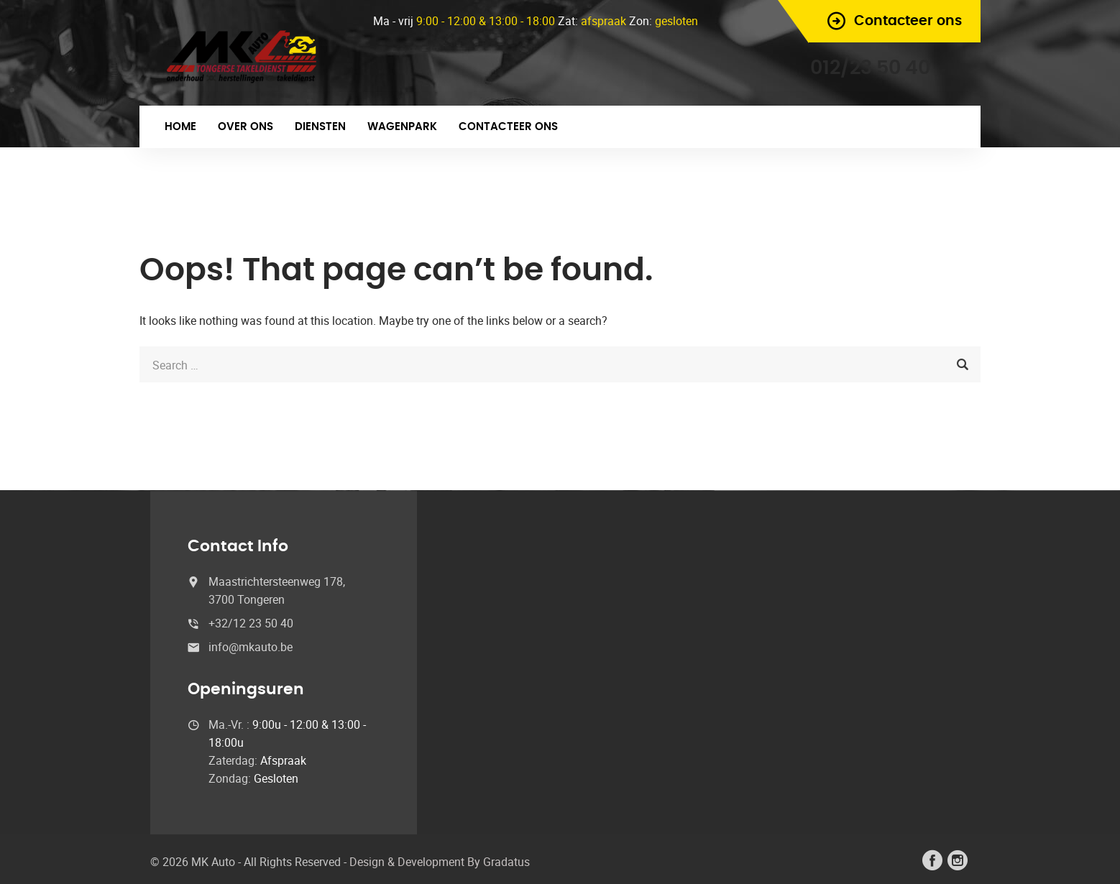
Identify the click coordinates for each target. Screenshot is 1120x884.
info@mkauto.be (250, 647)
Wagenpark (402, 126)
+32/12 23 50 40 (250, 623)
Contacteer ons (508, 126)
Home (180, 126)
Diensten (320, 126)
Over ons (245, 126)
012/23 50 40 (870, 68)
